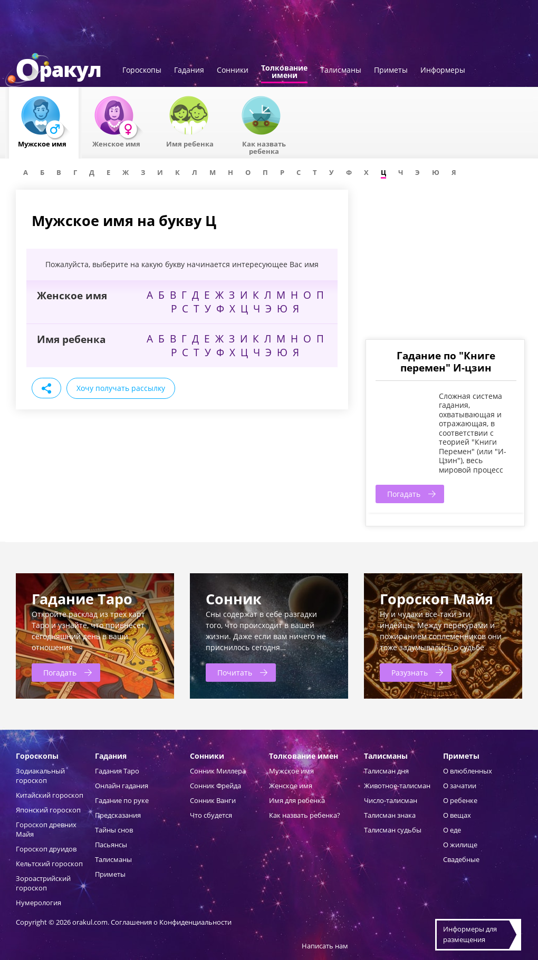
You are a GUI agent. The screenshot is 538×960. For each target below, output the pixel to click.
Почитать (234, 673)
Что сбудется (211, 815)
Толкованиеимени (284, 72)
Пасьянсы (111, 844)
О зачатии (459, 785)
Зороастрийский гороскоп (43, 883)
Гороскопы (141, 70)
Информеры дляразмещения (470, 934)
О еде (452, 830)
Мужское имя (291, 771)
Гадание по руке (122, 800)
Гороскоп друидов (46, 849)
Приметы (391, 70)
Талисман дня (386, 771)
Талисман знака (390, 815)
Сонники (232, 70)
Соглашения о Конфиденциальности (171, 922)
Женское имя (290, 785)
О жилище (460, 844)
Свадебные (461, 859)
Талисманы (340, 70)
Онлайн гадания (121, 785)
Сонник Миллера (218, 771)
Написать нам (325, 946)
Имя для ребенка (297, 800)
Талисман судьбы (392, 830)
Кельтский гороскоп (49, 863)
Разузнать (409, 673)
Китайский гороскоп (49, 795)
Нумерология (38, 902)
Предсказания (118, 815)
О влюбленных (467, 771)
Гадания (189, 70)
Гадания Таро (117, 771)
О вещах (457, 815)
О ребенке (460, 800)
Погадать (403, 494)
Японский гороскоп (48, 810)
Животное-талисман (397, 785)
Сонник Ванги (213, 800)
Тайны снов (114, 830)
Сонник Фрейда (215, 785)
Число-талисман (390, 800)
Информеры (442, 70)
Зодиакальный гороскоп (40, 775)
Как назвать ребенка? (304, 815)
